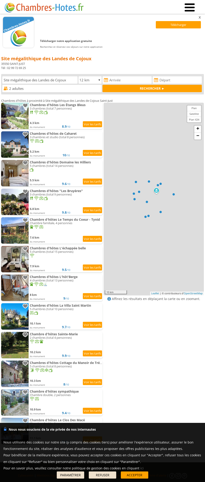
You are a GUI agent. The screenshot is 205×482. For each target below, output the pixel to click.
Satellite (194, 114)
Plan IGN (194, 119)
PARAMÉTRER (70, 475)
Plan (194, 108)
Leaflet (155, 293)
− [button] (197, 136)
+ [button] (197, 129)
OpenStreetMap (193, 293)
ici (142, 468)
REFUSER (102, 475)
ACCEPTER (134, 475)
